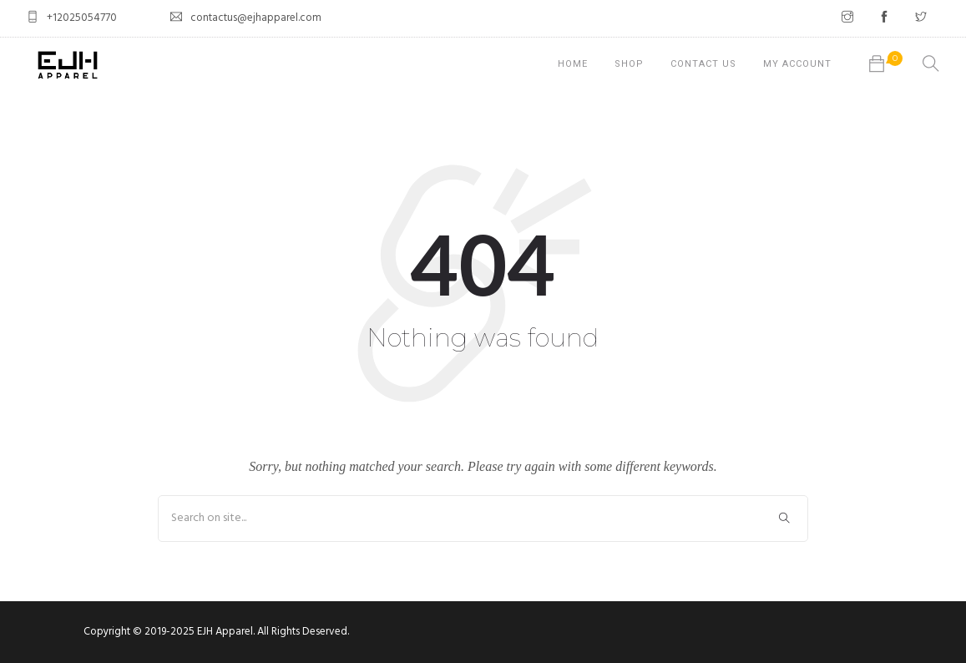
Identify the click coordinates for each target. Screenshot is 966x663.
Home (573, 63)
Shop (629, 63)
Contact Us (703, 63)
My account (797, 63)
